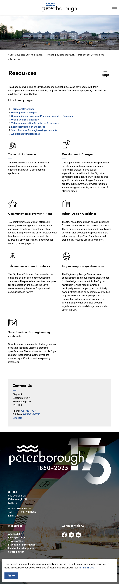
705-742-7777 (28, 410)
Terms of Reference (23, 109)
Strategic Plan (16, 551)
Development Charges (24, 112)
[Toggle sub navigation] (105, 74)
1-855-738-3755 (31, 414)
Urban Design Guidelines (25, 119)
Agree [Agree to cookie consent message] (11, 576)
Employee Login (17, 537)
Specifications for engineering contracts (34, 130)
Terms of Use (86, 567)
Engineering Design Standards (28, 126)
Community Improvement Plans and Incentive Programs (42, 116)
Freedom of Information (21, 544)
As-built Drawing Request (25, 133)
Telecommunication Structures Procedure (35, 123)
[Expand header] (114, 7)
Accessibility (15, 534)
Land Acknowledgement (21, 548)
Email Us (17, 418)
